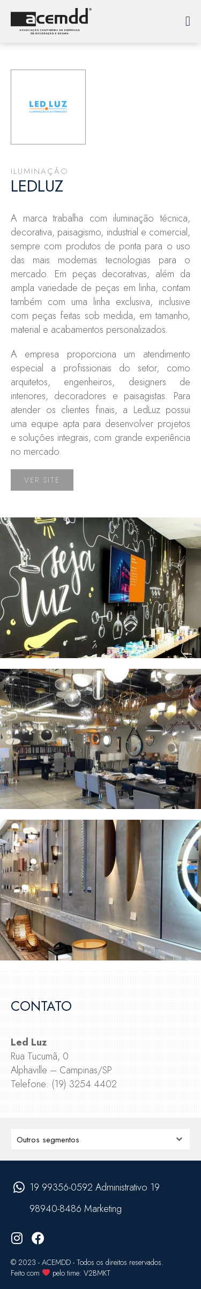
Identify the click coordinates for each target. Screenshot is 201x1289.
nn (100, 1139)
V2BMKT (97, 1273)
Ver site (42, 480)
